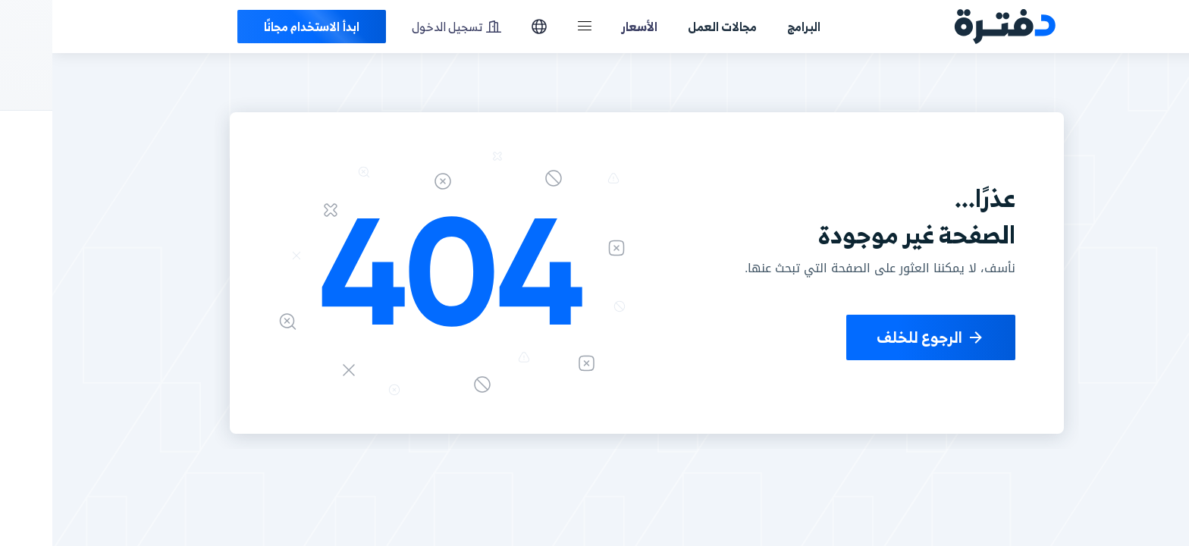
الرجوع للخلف (878, 337)
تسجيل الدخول (404, 26)
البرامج (751, 26)
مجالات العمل (669, 26)
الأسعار (587, 26)
